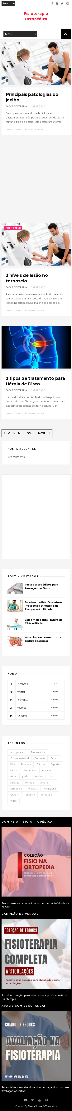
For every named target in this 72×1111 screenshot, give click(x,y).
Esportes (55, 764)
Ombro (44, 782)
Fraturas (46, 770)
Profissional (50, 788)
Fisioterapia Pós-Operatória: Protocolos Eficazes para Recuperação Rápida (44, 606)
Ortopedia (16, 788)
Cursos (54, 758)
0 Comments (14, 129)
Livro (51, 776)
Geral (13, 776)
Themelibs (51, 1106)
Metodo (29, 782)
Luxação (14, 782)
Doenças (26, 764)
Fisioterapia (29, 770)
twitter (33, 692)
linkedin (33, 715)
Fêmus (13, 770)
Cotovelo (40, 758)
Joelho (25, 776)
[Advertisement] (36, 181)
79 (29, 433)
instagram (33, 700)
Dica (12, 764)
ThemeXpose (35, 1106)
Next (41, 433)
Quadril (14, 794)
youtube (33, 708)
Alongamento (17, 752)
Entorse (41, 764)
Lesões (39, 776)
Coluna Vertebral (19, 758)
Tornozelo (13, 228)
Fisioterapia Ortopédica (36, 16)
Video (13, 800)
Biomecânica (38, 752)
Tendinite (30, 794)
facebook (33, 684)
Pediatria (33, 788)
